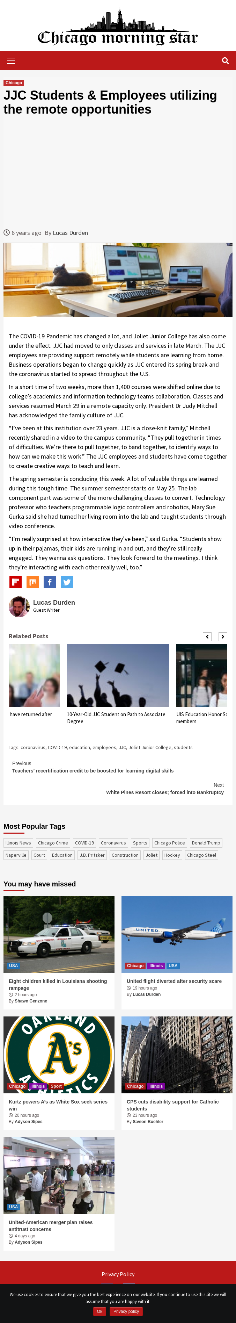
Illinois (156, 965)
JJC (122, 747)
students (183, 747)
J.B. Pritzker (92, 855)
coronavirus (33, 747)
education (79, 747)
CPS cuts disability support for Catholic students (173, 1105)
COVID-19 (57, 747)
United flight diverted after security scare (174, 981)
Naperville (16, 855)
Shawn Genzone (31, 1001)
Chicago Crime (53, 843)
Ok (99, 1311)
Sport (56, 1086)
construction (125, 855)
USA (13, 965)
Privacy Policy (118, 1274)
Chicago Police (169, 843)
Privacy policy (126, 1311)
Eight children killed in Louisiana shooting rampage (58, 984)
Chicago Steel (201, 855)
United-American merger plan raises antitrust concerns (51, 1226)
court (39, 855)
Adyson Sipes (28, 1121)
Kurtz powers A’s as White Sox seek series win (58, 1105)
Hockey (172, 855)
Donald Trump (206, 843)
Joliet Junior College (149, 747)
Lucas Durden (70, 233)
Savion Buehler (148, 1121)
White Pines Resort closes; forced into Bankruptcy (118, 788)
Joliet (151, 855)
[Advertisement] (118, 172)
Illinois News (18, 843)
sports (140, 843)
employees (104, 747)
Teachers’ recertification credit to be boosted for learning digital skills (118, 767)
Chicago (14, 82)
